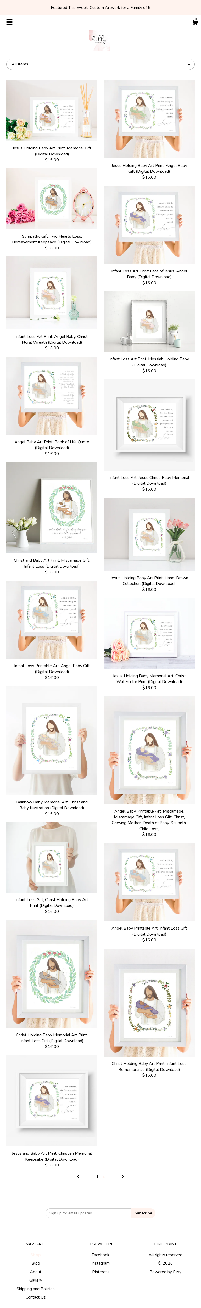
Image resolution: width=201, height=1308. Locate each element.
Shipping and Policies (35, 1289)
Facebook (100, 1255)
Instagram (101, 1263)
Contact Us (36, 1297)
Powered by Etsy (165, 1272)
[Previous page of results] (78, 1176)
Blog (35, 1263)
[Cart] (195, 23)
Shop (35, 1255)
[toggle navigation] (9, 22)
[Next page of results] (123, 1176)
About (35, 1272)
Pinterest (100, 1272)
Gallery (35, 1280)
